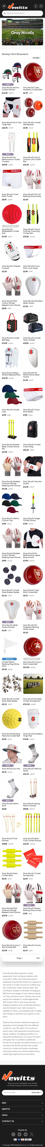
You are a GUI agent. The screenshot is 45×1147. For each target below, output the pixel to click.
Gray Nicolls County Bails (32, 946)
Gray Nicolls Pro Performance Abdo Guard (31, 375)
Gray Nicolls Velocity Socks (32, 770)
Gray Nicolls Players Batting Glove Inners (32, 909)
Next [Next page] (38, 958)
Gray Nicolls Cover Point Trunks (10, 195)
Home (17, 22)
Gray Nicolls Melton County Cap (10, 519)
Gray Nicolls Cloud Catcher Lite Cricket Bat (32, 159)
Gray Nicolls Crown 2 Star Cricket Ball (11, 946)
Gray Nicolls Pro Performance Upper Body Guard (31, 555)
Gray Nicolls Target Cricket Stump (31, 519)
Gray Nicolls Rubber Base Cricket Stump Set (10, 446)
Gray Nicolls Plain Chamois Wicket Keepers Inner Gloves (11, 910)
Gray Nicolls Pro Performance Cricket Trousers (11, 159)
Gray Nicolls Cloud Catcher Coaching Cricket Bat (31, 231)
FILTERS (37, 58)
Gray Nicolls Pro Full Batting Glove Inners (32, 195)
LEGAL (5, 1115)
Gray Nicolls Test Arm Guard (32, 482)
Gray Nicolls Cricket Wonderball (32, 123)
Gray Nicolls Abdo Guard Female (10, 626)
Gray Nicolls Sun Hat (11, 769)
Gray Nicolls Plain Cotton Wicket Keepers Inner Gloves (11, 303)
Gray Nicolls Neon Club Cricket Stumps (32, 839)
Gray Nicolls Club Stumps (9, 839)
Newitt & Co (22, 1145)
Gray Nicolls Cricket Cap (10, 410)
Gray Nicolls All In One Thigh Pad (11, 123)
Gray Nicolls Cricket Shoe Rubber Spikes (10, 591)
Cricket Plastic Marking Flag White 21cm (10, 664)
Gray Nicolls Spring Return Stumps (31, 804)
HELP (4, 1103)
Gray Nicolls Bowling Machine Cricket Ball (11, 735)
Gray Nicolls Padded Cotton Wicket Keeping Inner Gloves (11, 555)
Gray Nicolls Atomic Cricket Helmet (10, 88)
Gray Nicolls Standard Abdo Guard (33, 302)
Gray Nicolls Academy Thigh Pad (33, 735)
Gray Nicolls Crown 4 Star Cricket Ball (32, 663)
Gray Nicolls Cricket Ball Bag (10, 339)
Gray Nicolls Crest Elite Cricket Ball (31, 591)
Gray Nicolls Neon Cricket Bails (10, 874)
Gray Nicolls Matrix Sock (10, 804)
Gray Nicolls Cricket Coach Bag (32, 445)
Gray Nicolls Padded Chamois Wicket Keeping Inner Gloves (11, 483)
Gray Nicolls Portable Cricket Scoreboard (32, 700)
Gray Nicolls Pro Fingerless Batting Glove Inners (31, 627)
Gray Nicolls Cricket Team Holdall (32, 339)
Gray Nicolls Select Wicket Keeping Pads (11, 374)
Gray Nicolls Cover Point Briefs (31, 410)
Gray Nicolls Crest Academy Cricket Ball (32, 88)
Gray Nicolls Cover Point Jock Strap (31, 267)
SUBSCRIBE (37, 1092)
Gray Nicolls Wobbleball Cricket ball (10, 231)
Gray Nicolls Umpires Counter (11, 267)
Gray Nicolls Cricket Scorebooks (32, 874)
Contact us (8, 1121)
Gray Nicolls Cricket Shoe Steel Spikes (10, 700)
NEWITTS (6, 1109)
